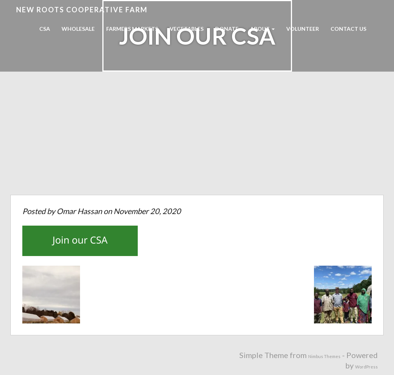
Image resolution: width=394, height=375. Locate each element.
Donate (227, 28)
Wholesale (78, 28)
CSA (44, 28)
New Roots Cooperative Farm (82, 9)
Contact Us (348, 28)
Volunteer (302, 28)
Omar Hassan (79, 211)
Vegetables (187, 28)
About (262, 28)
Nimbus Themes (324, 356)
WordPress (366, 366)
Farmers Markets (132, 28)
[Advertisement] (197, 137)
